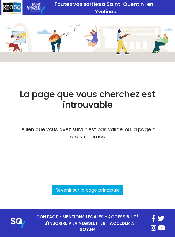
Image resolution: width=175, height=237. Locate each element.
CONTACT (47, 217)
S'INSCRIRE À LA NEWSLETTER (74, 223)
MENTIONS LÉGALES (83, 217)
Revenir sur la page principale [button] (87, 190)
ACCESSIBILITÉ (123, 217)
